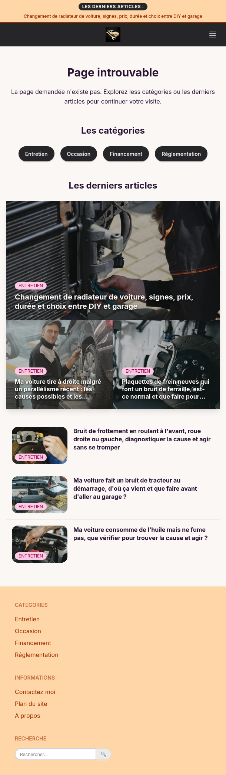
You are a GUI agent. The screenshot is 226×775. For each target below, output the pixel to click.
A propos (27, 715)
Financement (126, 154)
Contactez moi (35, 692)
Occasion (79, 154)
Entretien (36, 154)
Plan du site (31, 703)
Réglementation (181, 154)
